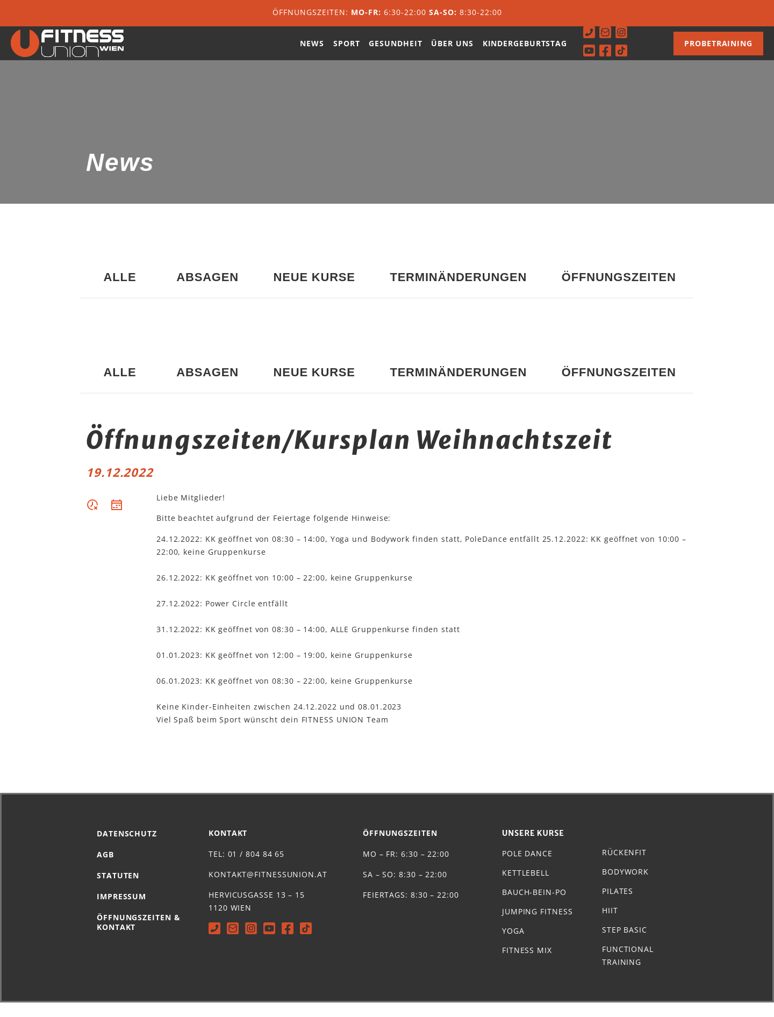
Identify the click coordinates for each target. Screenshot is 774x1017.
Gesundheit (395, 50)
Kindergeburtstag (525, 50)
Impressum (121, 911)
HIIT (610, 925)
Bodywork (625, 886)
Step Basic (624, 944)
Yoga (513, 945)
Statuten (118, 890)
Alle (119, 291)
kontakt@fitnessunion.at (268, 889)
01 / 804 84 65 (256, 868)
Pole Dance (527, 868)
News (312, 50)
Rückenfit (624, 867)
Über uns (452, 50)
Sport (346, 50)
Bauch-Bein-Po (534, 906)
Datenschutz (127, 848)
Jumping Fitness (537, 926)
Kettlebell (525, 887)
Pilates (617, 905)
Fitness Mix (527, 964)
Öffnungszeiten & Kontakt (138, 937)
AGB (105, 869)
